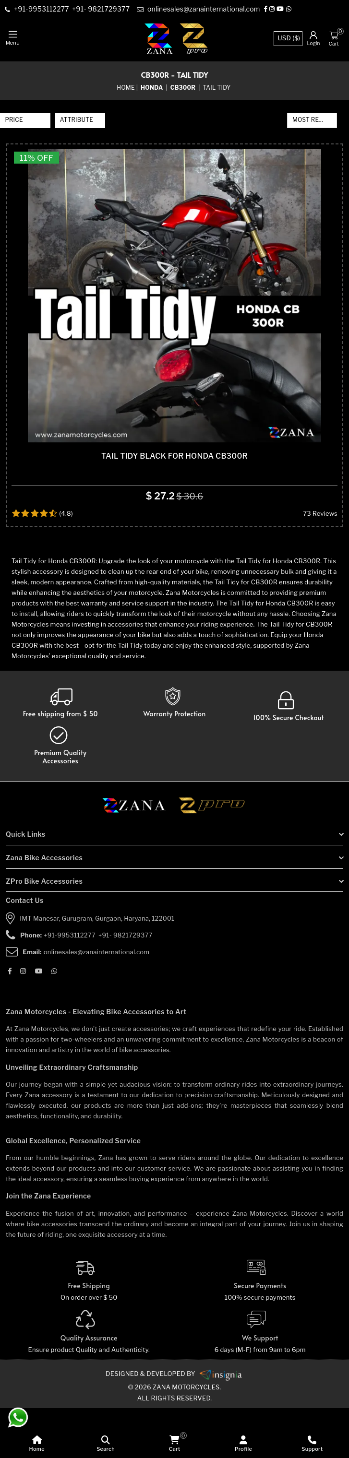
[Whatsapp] (290, 9)
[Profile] (243, 1443)
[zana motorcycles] (138, 858)
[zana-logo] (158, 38)
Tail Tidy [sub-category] (217, 87)
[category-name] (152, 88)
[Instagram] (274, 9)
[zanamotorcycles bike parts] (221, 1424)
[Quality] (89, 1382)
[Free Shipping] (89, 1330)
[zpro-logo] (194, 38)
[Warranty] (60, 753)
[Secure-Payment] (260, 1330)
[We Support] (260, 1382)
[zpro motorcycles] (211, 858)
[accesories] (60, 796)
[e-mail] (200, 9)
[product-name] (174, 320)
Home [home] (125, 87)
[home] (36, 1443)
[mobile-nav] (13, 38)
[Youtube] (282, 9)
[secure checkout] (288, 756)
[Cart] (333, 35)
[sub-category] (183, 88)
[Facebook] (267, 9)
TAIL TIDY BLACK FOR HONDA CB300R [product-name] (174, 505)
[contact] (43, 9)
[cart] (174, 1443)
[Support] (312, 1443)
